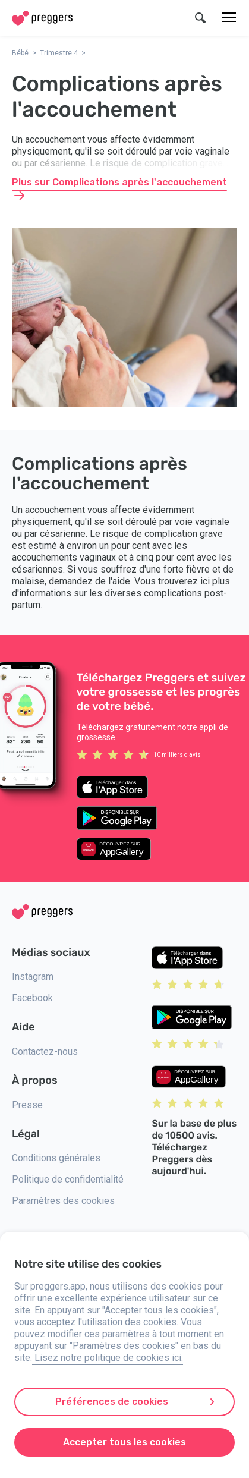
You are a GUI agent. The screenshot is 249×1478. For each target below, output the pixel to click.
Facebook (32, 998)
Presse (27, 1105)
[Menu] (229, 18)
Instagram (32, 976)
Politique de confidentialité (68, 1179)
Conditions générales (56, 1157)
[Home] (42, 18)
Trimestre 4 (59, 53)
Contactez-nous (45, 1051)
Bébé (20, 53)
